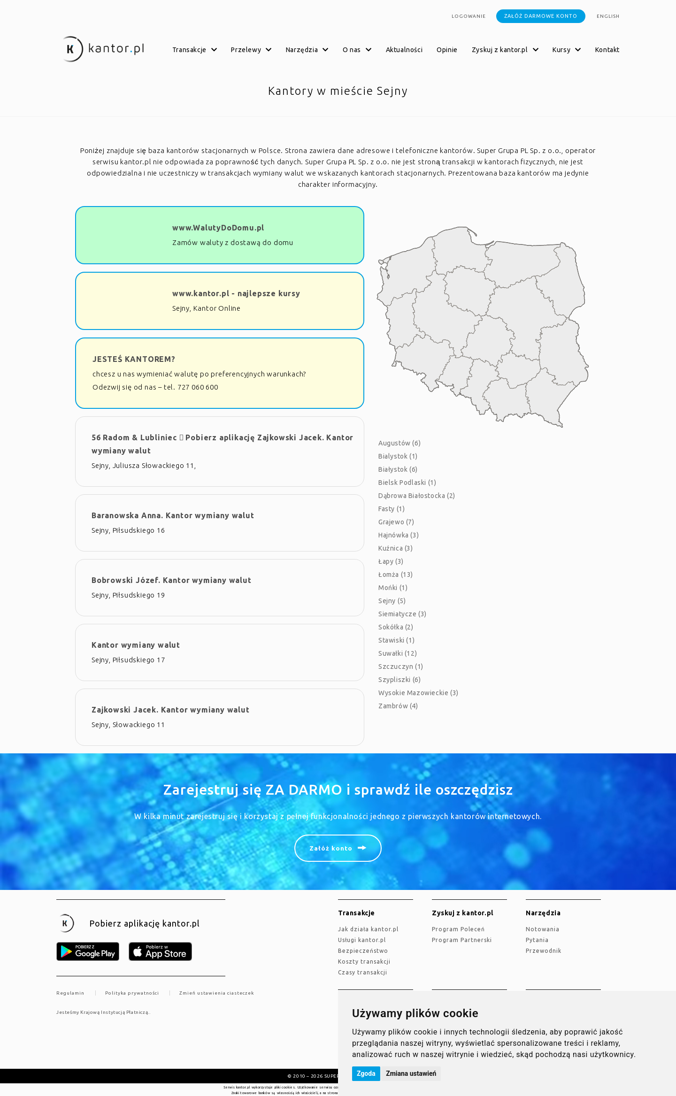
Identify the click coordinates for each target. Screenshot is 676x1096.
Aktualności (404, 50)
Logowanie (469, 16)
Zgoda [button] (366, 1073)
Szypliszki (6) (399, 679)
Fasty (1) (391, 509)
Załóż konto (331, 848)
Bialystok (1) (398, 456)
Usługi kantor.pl (362, 940)
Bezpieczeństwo (363, 951)
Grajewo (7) (396, 522)
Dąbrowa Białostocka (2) (416, 495)
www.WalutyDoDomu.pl (218, 227)
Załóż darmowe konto (540, 16)
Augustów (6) (399, 443)
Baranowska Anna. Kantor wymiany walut (173, 515)
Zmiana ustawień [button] (411, 1073)
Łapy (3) (391, 561)
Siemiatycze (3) (402, 614)
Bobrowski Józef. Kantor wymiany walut (172, 580)
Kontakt (607, 50)
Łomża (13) (395, 574)
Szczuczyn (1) (400, 666)
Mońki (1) (392, 587)
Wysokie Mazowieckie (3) (418, 693)
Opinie (447, 50)
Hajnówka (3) (398, 535)
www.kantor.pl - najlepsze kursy (236, 293)
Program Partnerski (462, 940)
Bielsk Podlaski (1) (407, 482)
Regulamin (70, 993)
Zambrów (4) (398, 706)
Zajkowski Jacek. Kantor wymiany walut (171, 709)
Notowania (543, 929)
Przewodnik (543, 951)
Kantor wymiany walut (136, 645)
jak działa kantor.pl (368, 929)
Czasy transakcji (362, 972)
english (608, 16)
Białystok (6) (398, 469)
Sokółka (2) (396, 627)
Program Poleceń (458, 929)
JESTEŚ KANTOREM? (134, 359)
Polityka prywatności (132, 993)
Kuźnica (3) (395, 548)
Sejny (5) (392, 601)
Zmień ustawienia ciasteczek (216, 993)
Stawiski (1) (396, 640)
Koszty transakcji (364, 961)
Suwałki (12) (397, 653)
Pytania (537, 940)
